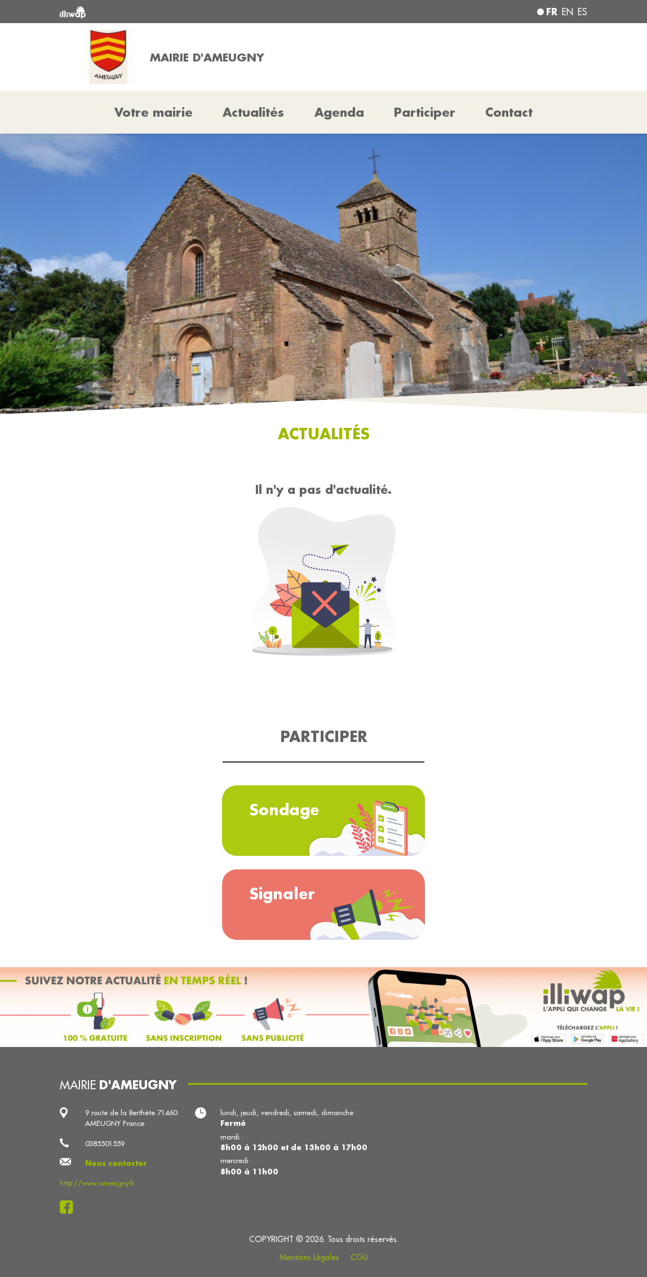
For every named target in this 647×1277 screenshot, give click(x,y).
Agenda (339, 112)
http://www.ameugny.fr (97, 1182)
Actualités (253, 112)
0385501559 (105, 1143)
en (567, 11)
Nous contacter (116, 1163)
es (582, 11)
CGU (359, 1257)
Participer (424, 112)
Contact (509, 112)
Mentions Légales (309, 1257)
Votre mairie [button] (153, 112)
